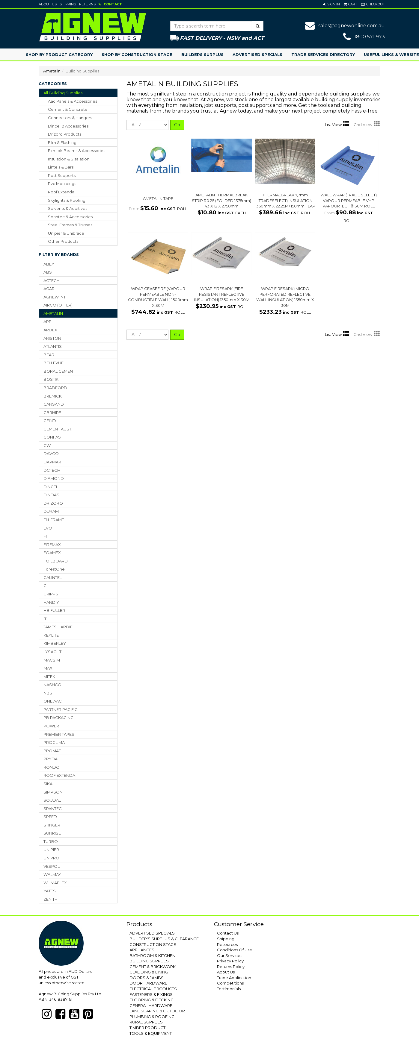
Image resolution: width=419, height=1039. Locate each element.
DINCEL (50, 486)
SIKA (47, 783)
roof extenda (61, 191)
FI (45, 536)
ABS (47, 272)
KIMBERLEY (54, 643)
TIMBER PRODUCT (147, 1027)
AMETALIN (53, 313)
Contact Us (228, 933)
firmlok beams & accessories (76, 150)
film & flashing (62, 142)
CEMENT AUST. (57, 429)
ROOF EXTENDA (59, 775)
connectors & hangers (70, 117)
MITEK (49, 676)
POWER (51, 725)
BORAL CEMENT (59, 371)
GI (45, 585)
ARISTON (52, 338)
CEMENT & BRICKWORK (152, 966)
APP (47, 321)
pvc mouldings (62, 183)
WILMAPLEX (55, 882)
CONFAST (53, 437)
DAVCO (51, 453)
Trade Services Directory (323, 54)
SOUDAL (52, 800)
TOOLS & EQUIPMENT (150, 1033)
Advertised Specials (257, 54)
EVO (47, 528)
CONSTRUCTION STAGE (152, 944)
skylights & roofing (66, 200)
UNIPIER (51, 849)
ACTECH (51, 280)
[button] (331, 4)
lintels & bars (60, 167)
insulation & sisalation (68, 159)
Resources (227, 944)
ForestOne (54, 569)
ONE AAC (52, 701)
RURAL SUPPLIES (146, 1022)
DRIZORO (53, 503)
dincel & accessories (68, 126)
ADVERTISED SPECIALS (152, 933)
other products (63, 241)
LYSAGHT (52, 651)
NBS (47, 693)
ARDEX (50, 329)
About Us (48, 4)
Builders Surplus (202, 54)
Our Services (229, 955)
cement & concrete (68, 109)
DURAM (51, 511)
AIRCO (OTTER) (58, 305)
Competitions (230, 983)
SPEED (50, 816)
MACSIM (51, 660)
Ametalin (52, 71)
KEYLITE (51, 635)
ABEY (48, 264)
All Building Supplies (62, 92)
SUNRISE (52, 833)
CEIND (49, 420)
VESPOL (51, 866)
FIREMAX (52, 544)
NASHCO (52, 684)
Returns (87, 4)
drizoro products (64, 134)
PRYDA (50, 758)
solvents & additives (67, 208)
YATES (49, 890)
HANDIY (51, 602)
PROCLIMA (54, 742)
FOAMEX (52, 552)
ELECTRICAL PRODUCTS (153, 988)
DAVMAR (52, 461)
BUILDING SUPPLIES (149, 960)
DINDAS (51, 494)
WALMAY (52, 874)
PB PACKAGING (58, 717)
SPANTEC (52, 808)
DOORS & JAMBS (146, 977)
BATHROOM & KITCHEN (152, 955)
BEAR (48, 354)
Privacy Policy (230, 960)
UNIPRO (51, 858)
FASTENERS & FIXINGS (151, 994)
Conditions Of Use (234, 949)
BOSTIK (50, 379)
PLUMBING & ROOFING (151, 1016)
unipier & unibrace (66, 233)
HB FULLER (54, 610)
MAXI (48, 668)
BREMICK (52, 396)
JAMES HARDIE (58, 626)
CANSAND (53, 404)
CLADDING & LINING (148, 972)
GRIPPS (50, 593)
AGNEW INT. (55, 297)
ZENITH (50, 899)
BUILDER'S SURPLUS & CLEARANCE (164, 938)
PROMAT (52, 750)
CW (47, 445)
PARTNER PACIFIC (60, 709)
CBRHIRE (52, 412)
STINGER (51, 825)
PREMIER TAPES (58, 734)
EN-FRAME (53, 519)
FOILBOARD (55, 561)
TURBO (50, 841)
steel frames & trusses (70, 224)
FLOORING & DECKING (151, 999)
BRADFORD (55, 387)
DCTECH (51, 470)
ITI (45, 618)
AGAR (49, 288)
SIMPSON (53, 792)
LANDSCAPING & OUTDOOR (157, 1010)
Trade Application (234, 977)
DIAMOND (53, 478)
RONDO (51, 767)
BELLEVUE (53, 362)
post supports (62, 175)
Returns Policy (231, 966)
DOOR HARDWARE (148, 983)
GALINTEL (52, 577)
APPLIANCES (141, 949)
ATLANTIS (52, 346)
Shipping (68, 4)
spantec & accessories (70, 216)
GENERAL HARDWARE (150, 1005)
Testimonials (229, 988)
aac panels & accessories (72, 101)
